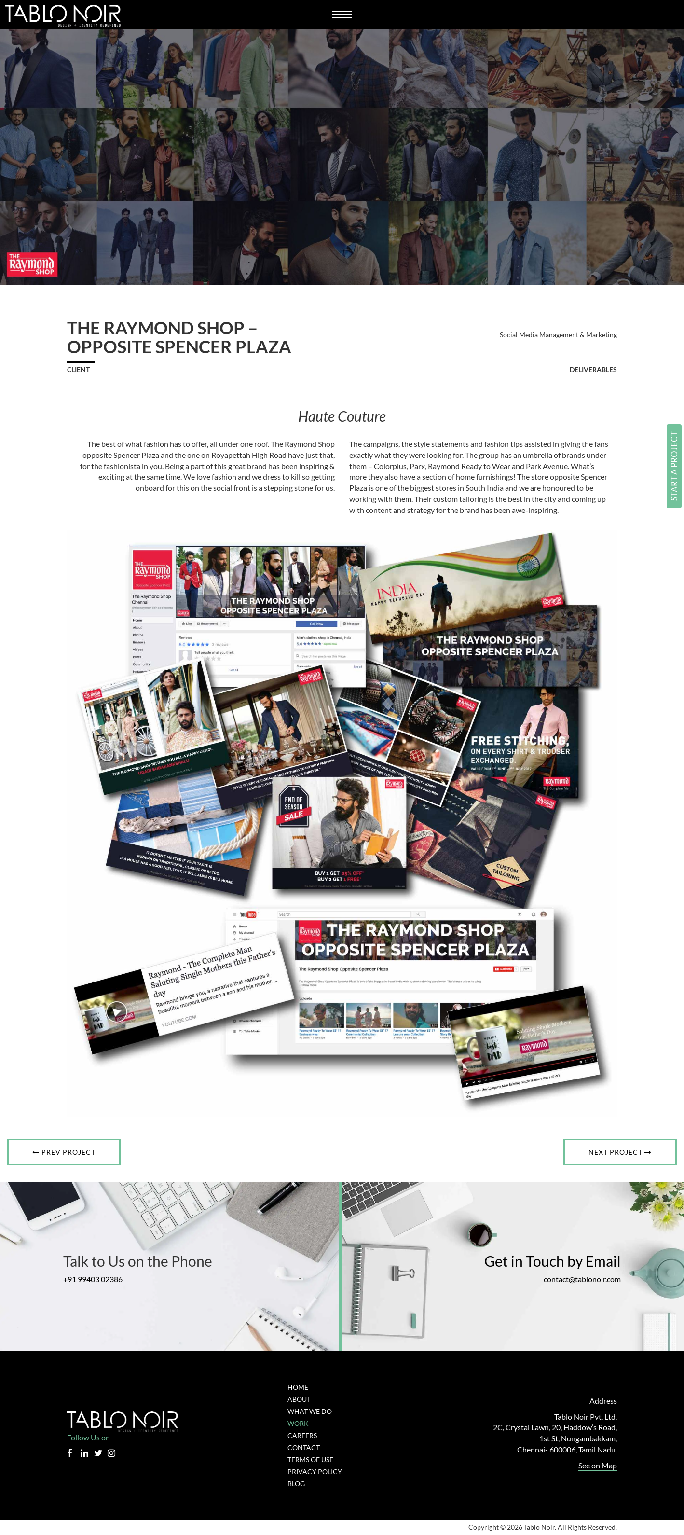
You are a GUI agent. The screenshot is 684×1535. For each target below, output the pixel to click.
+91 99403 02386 (98, 1279)
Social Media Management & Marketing (558, 335)
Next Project (619, 1152)
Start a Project (674, 466)
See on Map (597, 1465)
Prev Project (64, 1152)
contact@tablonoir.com (577, 1279)
